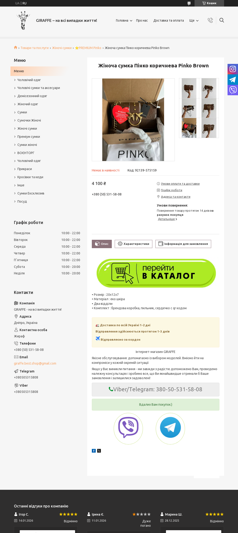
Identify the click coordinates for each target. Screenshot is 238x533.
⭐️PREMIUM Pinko (88, 48)
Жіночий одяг (27, 104)
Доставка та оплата (168, 20)
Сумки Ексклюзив (30, 193)
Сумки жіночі (27, 145)
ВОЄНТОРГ (25, 153)
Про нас (142, 20)
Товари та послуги (34, 48)
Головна (122, 20)
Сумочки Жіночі (29, 120)
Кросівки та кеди (30, 177)
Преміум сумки (28, 136)
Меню (19, 71)
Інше (20, 185)
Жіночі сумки (62, 48)
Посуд (22, 201)
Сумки (22, 112)
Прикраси (24, 169)
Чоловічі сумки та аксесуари (38, 88)
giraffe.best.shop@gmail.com (35, 363)
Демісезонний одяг (32, 96)
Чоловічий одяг (29, 80)
